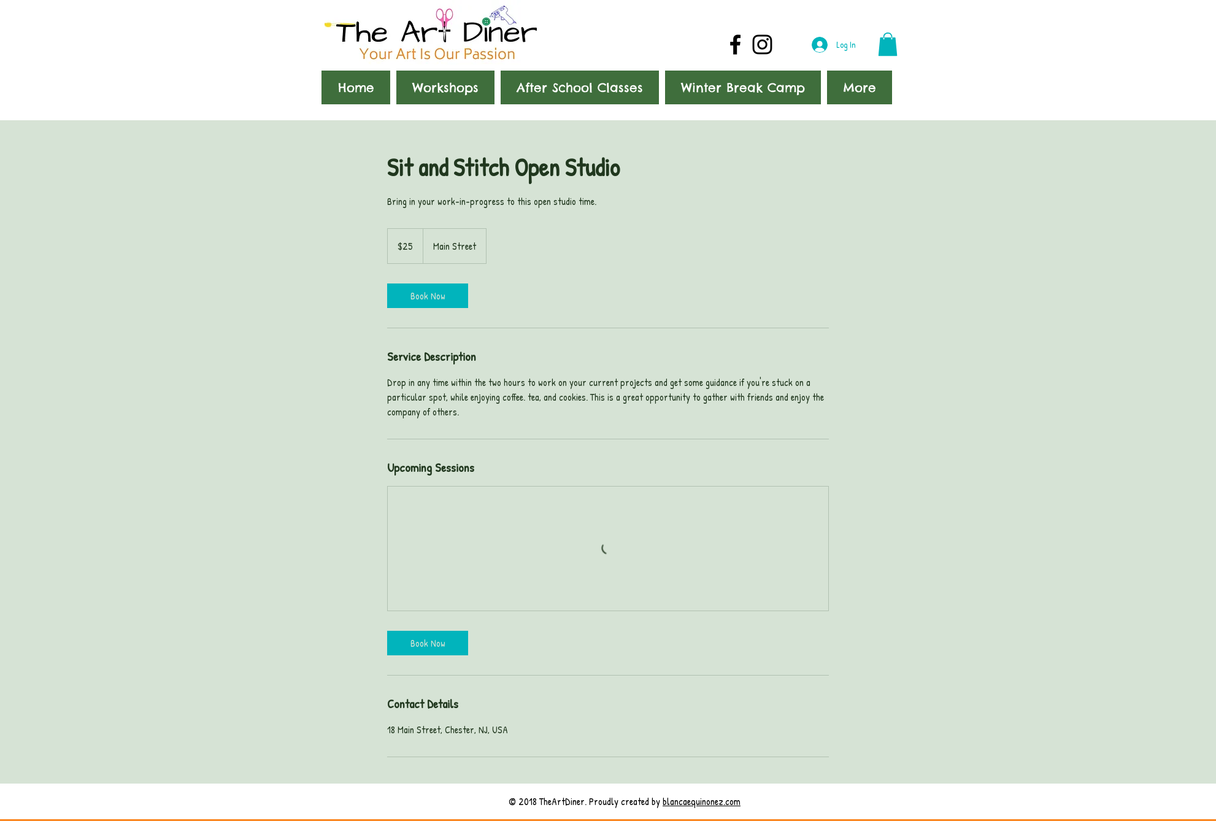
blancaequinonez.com (702, 801)
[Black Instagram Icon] (762, 44)
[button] (888, 44)
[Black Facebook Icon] (735, 44)
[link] (427, 295)
